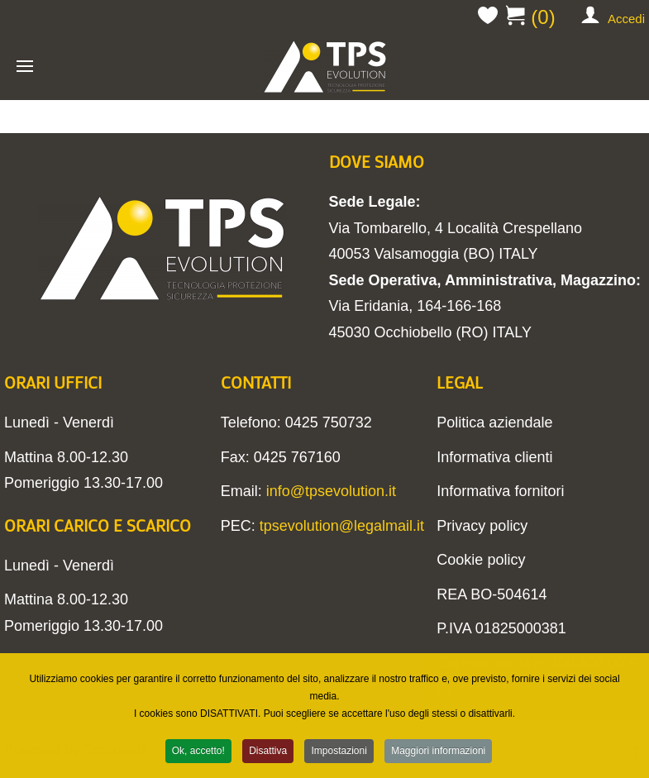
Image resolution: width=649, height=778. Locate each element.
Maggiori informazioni (438, 752)
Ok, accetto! (198, 752)
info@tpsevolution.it (331, 491)
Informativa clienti (494, 457)
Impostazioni (338, 752)
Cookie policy (481, 559)
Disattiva (268, 752)
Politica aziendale (494, 422)
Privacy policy (482, 526)
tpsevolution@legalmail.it (342, 526)
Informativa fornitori (500, 491)
